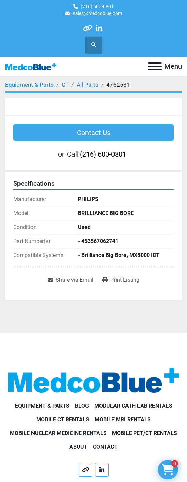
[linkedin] (99, 28)
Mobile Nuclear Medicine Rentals (58, 433)
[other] (87, 28)
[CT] (65, 84)
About (78, 447)
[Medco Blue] (93, 380)
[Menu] (155, 66)
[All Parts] (87, 84)
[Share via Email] (70, 279)
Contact (105, 447)
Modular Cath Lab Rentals (133, 406)
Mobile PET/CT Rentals (144, 433)
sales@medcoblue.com (97, 13)
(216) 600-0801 (97, 6)
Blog (82, 406)
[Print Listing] (121, 279)
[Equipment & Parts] (29, 84)
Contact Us (93, 133)
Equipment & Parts (42, 406)
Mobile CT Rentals (62, 419)
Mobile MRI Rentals (123, 419)
